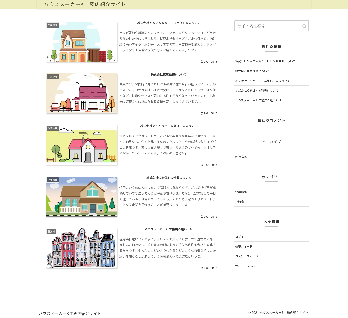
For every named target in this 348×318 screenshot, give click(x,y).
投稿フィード (244, 246)
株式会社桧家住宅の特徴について (257, 90)
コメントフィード (246, 256)
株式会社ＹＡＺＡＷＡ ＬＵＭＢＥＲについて (265, 61)
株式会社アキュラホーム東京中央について (262, 81)
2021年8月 (242, 157)
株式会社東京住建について (252, 71)
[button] (305, 26)
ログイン (241, 236)
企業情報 (241, 192)
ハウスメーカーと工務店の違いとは (258, 100)
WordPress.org (245, 266)
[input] (271, 25)
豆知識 (239, 201)
